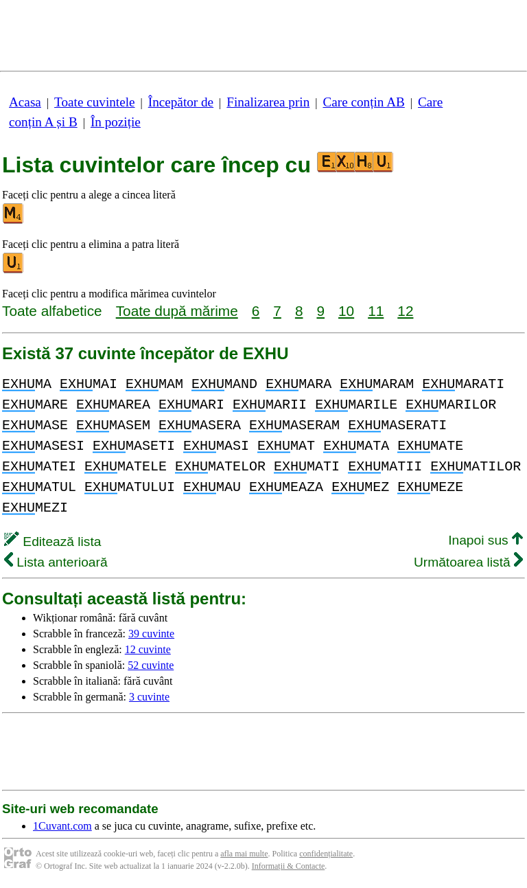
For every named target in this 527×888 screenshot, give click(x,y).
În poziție (116, 122)
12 (405, 311)
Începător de (180, 102)
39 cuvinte (151, 633)
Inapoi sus (485, 540)
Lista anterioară (56, 562)
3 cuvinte (149, 697)
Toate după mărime (177, 311)
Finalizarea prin (267, 102)
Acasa (25, 102)
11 (376, 311)
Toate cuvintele (94, 102)
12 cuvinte (148, 649)
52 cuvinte (151, 665)
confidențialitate (326, 853)
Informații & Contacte (288, 866)
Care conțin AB (363, 102)
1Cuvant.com (62, 826)
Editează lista (52, 541)
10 (346, 311)
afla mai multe (244, 853)
